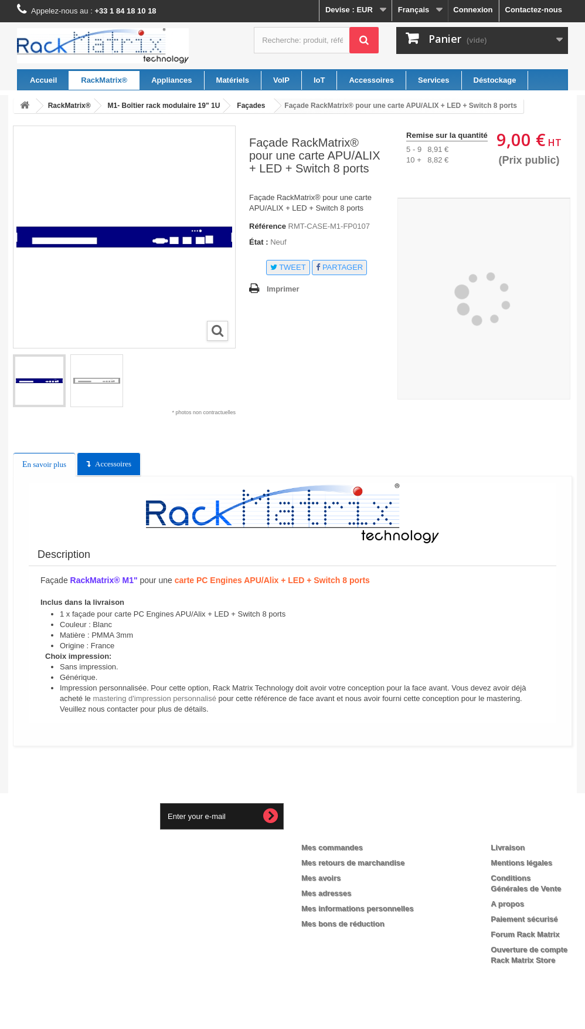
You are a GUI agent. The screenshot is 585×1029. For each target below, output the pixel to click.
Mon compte (334, 828)
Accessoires (113, 463)
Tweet (288, 267)
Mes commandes (332, 847)
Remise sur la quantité (447, 135)
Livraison (508, 847)
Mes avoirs (321, 878)
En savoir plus (44, 464)
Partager (339, 267)
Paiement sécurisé (524, 919)
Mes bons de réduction (343, 923)
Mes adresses (326, 893)
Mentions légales (521, 862)
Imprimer (283, 289)
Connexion (472, 9)
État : (258, 242)
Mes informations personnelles (357, 908)
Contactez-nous (534, 9)
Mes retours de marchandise (352, 862)
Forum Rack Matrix (525, 934)
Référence (267, 226)
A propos (507, 903)
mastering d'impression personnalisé (154, 698)
